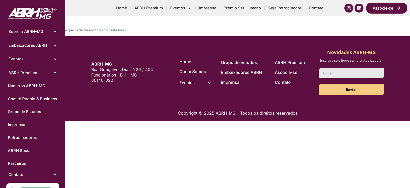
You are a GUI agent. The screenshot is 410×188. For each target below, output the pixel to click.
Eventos (181, 8)
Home (121, 7)
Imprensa (207, 7)
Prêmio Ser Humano (242, 7)
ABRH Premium (148, 7)
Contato (316, 7)
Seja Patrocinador (284, 7)
